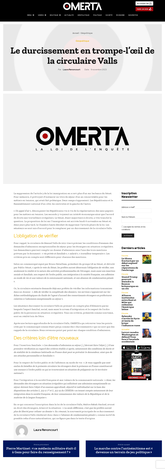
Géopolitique (86, 33)
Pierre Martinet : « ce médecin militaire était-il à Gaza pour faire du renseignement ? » (41, 450)
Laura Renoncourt (71, 69)
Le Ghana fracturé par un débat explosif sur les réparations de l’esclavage (130, 264)
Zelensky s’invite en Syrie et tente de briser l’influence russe (131, 321)
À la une (125, 255)
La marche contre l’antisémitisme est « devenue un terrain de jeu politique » (123, 450)
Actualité (125, 329)
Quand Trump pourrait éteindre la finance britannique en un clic (130, 282)
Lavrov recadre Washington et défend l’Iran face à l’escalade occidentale (130, 337)
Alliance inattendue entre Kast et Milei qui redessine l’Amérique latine (129, 302)
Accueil (75, 33)
